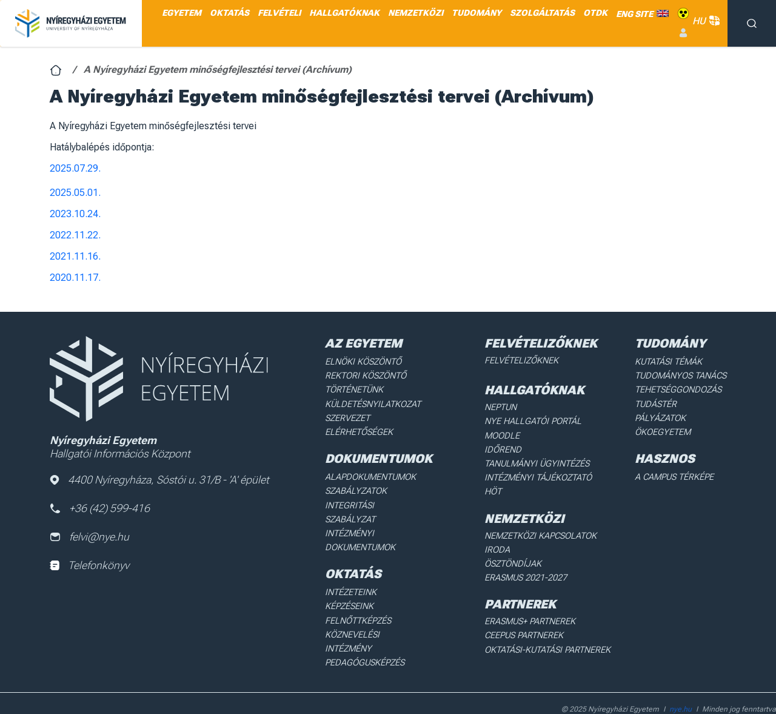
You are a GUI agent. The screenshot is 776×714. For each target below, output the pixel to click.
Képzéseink (350, 586)
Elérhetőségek (359, 429)
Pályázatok (661, 416)
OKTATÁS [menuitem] (229, 13)
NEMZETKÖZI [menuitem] (415, 13)
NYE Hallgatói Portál (532, 420)
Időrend (503, 448)
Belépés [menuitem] (683, 33)
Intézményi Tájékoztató (538, 474)
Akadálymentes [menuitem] (683, 13)
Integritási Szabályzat (374, 501)
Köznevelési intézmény (376, 613)
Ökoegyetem (664, 429)
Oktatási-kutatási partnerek (547, 629)
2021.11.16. (75, 256)
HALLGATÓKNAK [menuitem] (344, 13)
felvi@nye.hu (90, 537)
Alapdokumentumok (371, 474)
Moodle (503, 434)
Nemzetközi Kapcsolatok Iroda (554, 531)
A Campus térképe (675, 474)
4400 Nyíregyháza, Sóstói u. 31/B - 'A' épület (160, 480)
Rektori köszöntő (365, 375)
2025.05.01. (75, 192)
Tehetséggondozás (679, 389)
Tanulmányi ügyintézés (536, 461)
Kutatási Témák (670, 361)
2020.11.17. (75, 277)
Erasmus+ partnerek (530, 602)
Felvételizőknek (522, 360)
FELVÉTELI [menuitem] (279, 13)
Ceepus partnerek (524, 616)
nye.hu (680, 681)
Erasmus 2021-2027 (526, 559)
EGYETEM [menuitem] (181, 13)
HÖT (494, 488)
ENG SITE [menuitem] (634, 14)
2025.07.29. (75, 168)
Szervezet (348, 416)
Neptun (502, 406)
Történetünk (355, 389)
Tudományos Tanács (681, 375)
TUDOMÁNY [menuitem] (476, 13)
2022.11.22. (75, 235)
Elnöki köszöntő (363, 361)
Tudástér (657, 402)
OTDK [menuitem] (595, 13)
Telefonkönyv (89, 566)
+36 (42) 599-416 (100, 508)
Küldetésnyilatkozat (372, 402)
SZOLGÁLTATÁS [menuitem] (542, 13)
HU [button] (703, 21)
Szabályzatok (356, 488)
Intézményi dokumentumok (361, 521)
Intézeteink (351, 573)
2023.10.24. (75, 214)
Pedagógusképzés (365, 627)
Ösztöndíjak (513, 545)
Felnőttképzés (359, 600)
